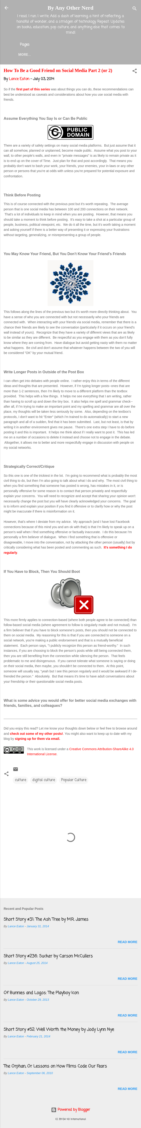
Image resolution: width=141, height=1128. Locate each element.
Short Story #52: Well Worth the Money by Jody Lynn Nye (59, 1030)
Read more (127, 943)
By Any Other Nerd (70, 8)
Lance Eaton (99, 55)
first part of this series (32, 90)
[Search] (134, 9)
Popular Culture (73, 781)
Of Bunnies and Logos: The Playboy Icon (41, 994)
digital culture (43, 781)
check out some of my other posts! (36, 734)
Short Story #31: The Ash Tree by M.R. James (46, 920)
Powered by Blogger (70, 1110)
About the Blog (64, 55)
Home (35, 55)
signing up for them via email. (37, 739)
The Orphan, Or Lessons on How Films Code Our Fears (55, 1067)
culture (20, 781)
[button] (134, 72)
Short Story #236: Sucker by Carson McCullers (48, 957)
